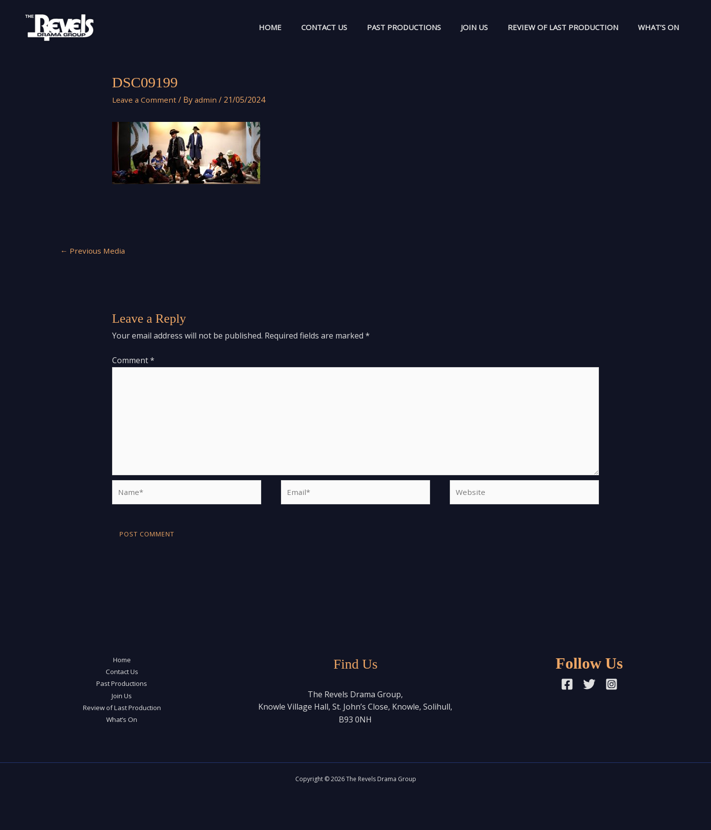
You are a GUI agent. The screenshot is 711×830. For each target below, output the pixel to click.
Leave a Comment (145, 99)
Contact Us (302, 27)
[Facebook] (567, 692)
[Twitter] (589, 692)
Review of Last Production (555, 27)
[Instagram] (611, 692)
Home (243, 27)
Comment (133, 361)
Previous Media (93, 251)
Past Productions (387, 27)
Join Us (461, 27)
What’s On (655, 27)
